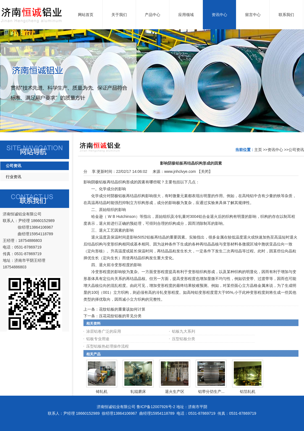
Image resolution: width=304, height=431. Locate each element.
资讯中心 (275, 149)
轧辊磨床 (138, 391)
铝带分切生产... (211, 391)
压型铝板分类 (183, 339)
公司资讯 (296, 149)
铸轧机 (102, 391)
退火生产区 (174, 391)
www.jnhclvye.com (180, 171)
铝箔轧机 (247, 391)
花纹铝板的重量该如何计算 (122, 309)
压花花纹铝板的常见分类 (120, 316)
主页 (258, 149)
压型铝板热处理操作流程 (107, 346)
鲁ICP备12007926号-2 (156, 406)
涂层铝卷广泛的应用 (103, 331)
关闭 (205, 171)
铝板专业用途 (97, 339)
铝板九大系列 (183, 331)
